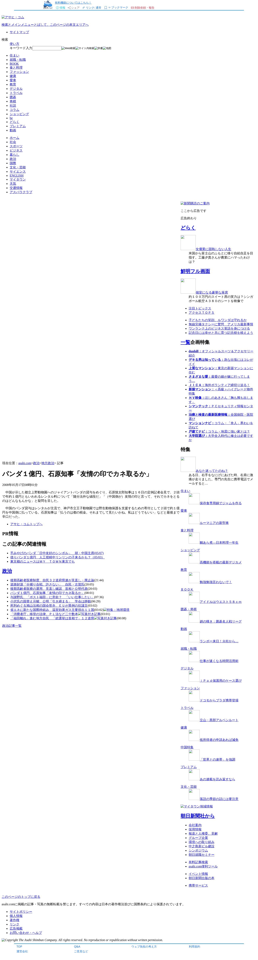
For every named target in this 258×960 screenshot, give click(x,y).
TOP (19, 946)
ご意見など (81, 951)
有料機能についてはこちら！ (73, 2)
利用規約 (194, 946)
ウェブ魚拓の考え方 (144, 946)
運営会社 (22, 951)
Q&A (77, 946)
